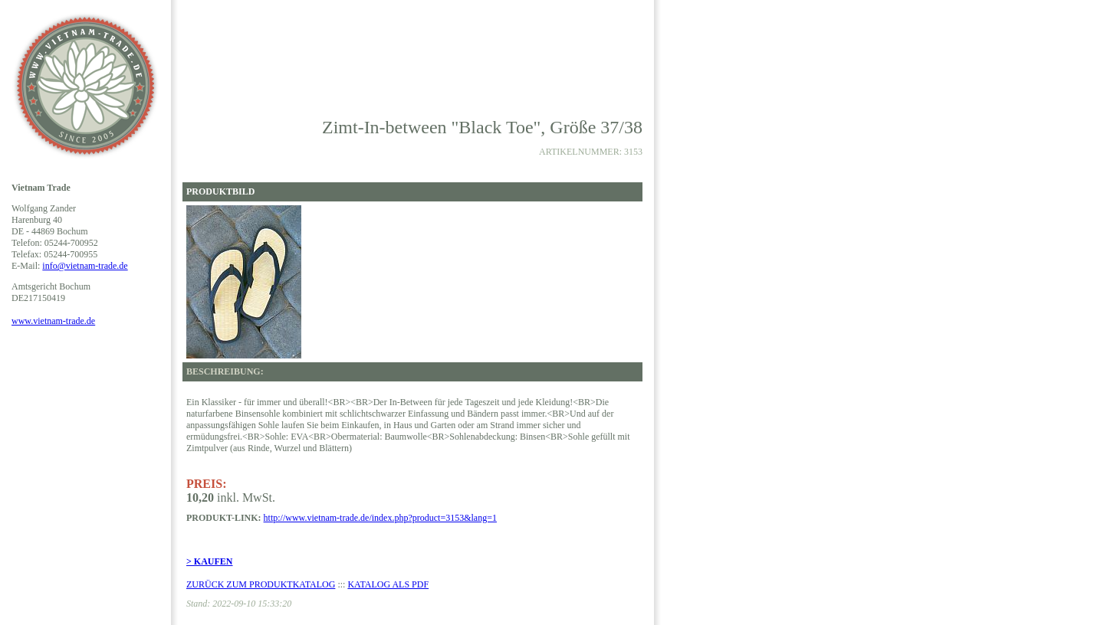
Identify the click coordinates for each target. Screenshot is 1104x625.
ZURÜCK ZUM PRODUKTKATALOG (260, 584)
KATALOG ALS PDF (388, 584)
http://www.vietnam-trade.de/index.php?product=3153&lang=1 (380, 517)
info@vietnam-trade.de (84, 265)
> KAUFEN (209, 561)
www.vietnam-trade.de (53, 321)
